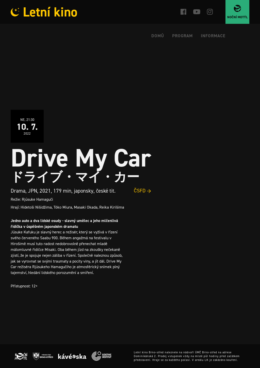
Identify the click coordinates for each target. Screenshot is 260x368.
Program (182, 36)
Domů (157, 36)
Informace (213, 36)
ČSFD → (142, 190)
